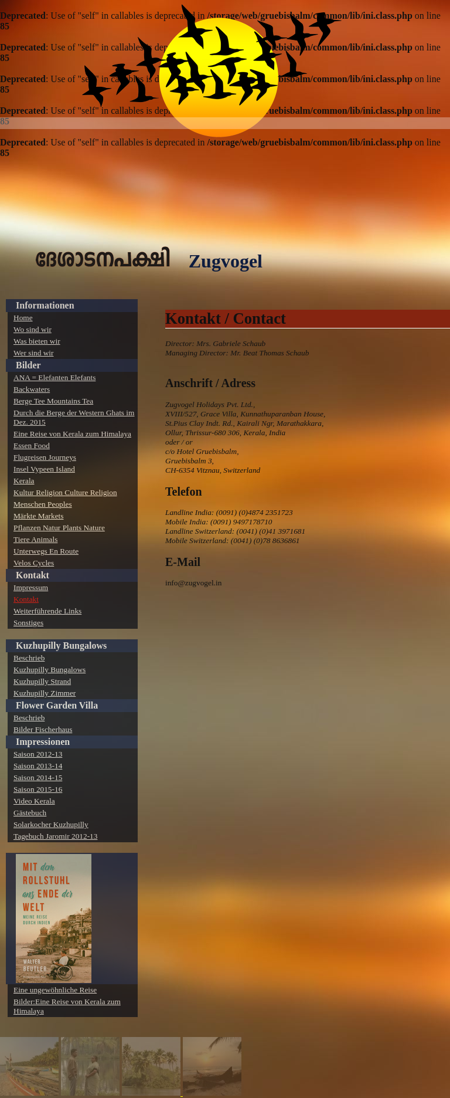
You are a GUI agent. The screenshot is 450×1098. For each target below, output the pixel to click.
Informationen (45, 305)
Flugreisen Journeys (44, 457)
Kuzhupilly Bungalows (61, 645)
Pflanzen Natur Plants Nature (59, 527)
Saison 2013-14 (37, 765)
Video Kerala (34, 801)
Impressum (30, 587)
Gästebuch (29, 812)
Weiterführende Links (47, 610)
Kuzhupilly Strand (42, 681)
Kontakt (32, 575)
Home (23, 317)
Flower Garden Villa (57, 705)
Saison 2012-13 (37, 754)
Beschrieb (29, 657)
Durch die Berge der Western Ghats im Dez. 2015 (73, 417)
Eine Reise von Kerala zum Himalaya (72, 433)
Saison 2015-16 (37, 789)
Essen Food (31, 445)
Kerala (24, 480)
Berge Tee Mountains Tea (53, 400)
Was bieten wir (36, 341)
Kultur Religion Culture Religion (65, 492)
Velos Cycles (33, 562)
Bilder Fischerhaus (42, 729)
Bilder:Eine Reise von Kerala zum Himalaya (67, 1006)
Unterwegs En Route (46, 551)
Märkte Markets (38, 515)
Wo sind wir (32, 329)
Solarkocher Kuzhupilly (50, 824)
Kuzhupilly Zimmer (44, 693)
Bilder (28, 365)
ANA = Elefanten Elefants (54, 377)
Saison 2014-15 (37, 777)
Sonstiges (28, 622)
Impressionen (43, 742)
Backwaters (31, 389)
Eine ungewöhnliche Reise (55, 989)
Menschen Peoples (42, 504)
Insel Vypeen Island (44, 469)
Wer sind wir (33, 352)
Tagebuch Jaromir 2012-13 (55, 836)
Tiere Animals (35, 539)
